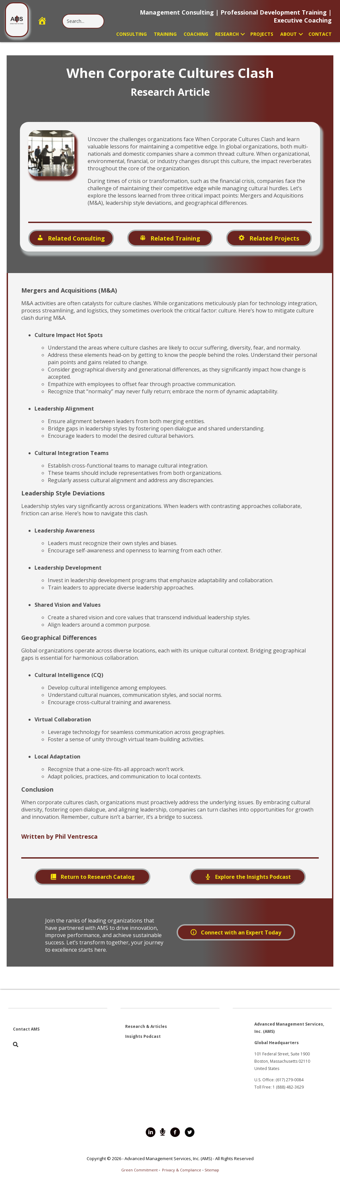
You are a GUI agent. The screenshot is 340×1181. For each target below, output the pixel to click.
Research (227, 34)
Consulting (131, 34)
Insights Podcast (143, 1036)
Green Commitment (139, 1169)
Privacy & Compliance (181, 1169)
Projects (261, 34)
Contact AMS (26, 1029)
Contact (320, 34)
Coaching (196, 34)
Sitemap (212, 1169)
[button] (243, 34)
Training (165, 34)
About (288, 34)
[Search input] (83, 21)
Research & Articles (146, 1026)
